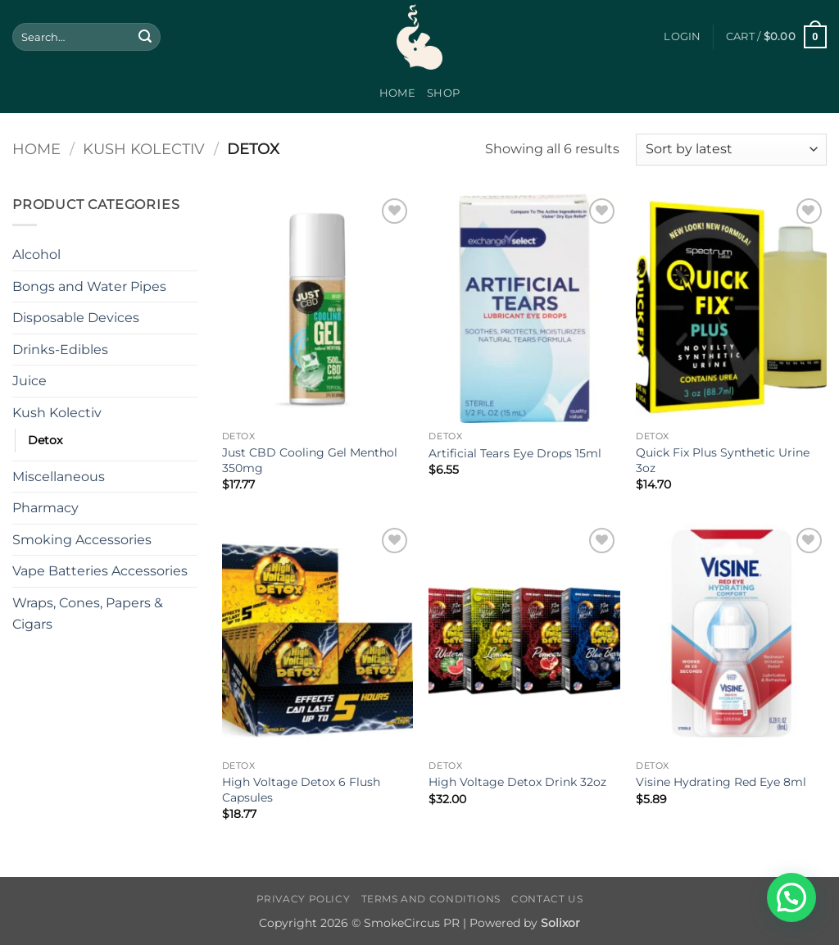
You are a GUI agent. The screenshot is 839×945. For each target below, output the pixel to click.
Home (397, 93)
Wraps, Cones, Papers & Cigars (87, 613)
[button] (682, 36)
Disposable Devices (75, 317)
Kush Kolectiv (144, 148)
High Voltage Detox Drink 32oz (517, 782)
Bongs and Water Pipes (89, 286)
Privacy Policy (303, 899)
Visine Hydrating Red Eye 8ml (721, 782)
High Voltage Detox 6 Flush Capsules (301, 790)
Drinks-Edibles (60, 349)
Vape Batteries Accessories (100, 571)
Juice (29, 380)
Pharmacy (45, 508)
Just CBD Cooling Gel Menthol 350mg (309, 460)
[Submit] (145, 37)
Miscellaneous (58, 476)
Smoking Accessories (82, 539)
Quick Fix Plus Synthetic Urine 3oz (723, 460)
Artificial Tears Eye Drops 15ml (515, 453)
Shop (443, 93)
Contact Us (547, 899)
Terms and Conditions (431, 899)
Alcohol (36, 254)
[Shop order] (731, 150)
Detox (45, 440)
